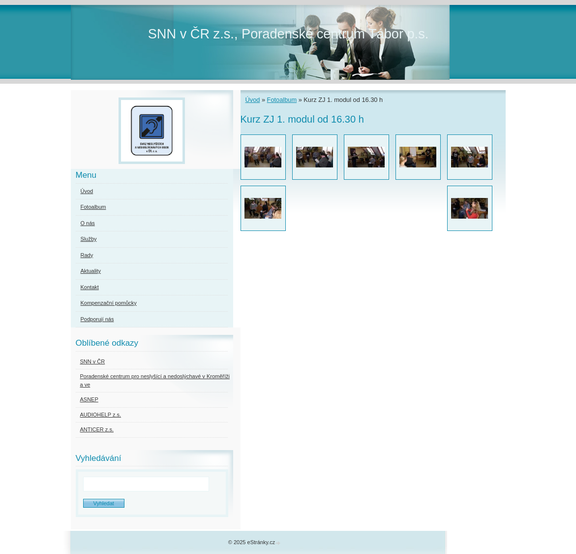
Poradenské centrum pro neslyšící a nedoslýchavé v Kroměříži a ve (155, 380)
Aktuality (91, 271)
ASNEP (89, 399)
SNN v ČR (92, 361)
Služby (89, 239)
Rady (87, 255)
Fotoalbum (282, 99)
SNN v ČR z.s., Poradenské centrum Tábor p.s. (288, 33)
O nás (88, 223)
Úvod (252, 99)
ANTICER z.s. (97, 429)
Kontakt (90, 287)
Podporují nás (97, 319)
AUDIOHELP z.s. (100, 415)
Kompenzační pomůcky (109, 303)
